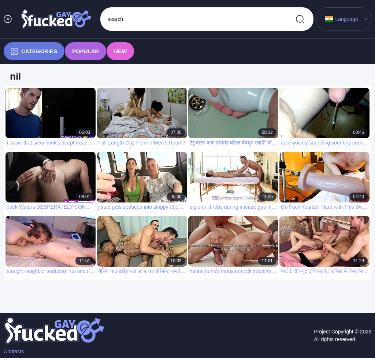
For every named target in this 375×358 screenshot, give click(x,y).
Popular (85, 51)
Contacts (14, 351)
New (120, 51)
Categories (34, 51)
